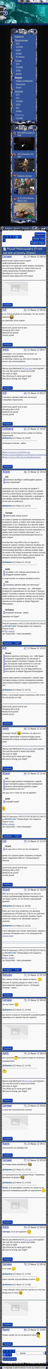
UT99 (18, 50)
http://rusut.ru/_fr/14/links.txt (17, 452)
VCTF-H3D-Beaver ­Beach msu (26, 199)
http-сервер (9, 631)
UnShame (7, 428)
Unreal (19, 53)
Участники (20, 84)
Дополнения (21, 40)
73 (25, 1000)
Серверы (19, 114)
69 (25, 773)
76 (25, 1143)
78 (25, 1227)
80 (25, 1329)
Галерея (19, 91)
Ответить (40, 234)
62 (25, 309)
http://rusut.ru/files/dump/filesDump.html (22, 457)
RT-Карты (20, 56)
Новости (19, 36)
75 (25, 1105)
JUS (4, 309)
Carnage (7, 256)
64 (25, 393)
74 (25, 1053)
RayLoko (7, 974)
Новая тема (39, 238)
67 (25, 648)
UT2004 (19, 46)
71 (25, 889)
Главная (8, 228)
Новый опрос (38, 242)
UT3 (17, 43)
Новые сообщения (24, 80)
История (25, 228)
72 (25, 975)
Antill (5, 349)
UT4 (17, 94)
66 (25, 471)
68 (25, 728)
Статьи (18, 60)
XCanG (6, 471)
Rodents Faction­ (25, 175)
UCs (17, 107)
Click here (28, 368)
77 (25, 1160)
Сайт (17, 643)
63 (25, 349)
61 (25, 256)
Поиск (19, 87)
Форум (18, 77)
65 (25, 429)
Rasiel (5, 1143)
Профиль (7, 304)
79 (25, 1264)
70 (25, 841)
